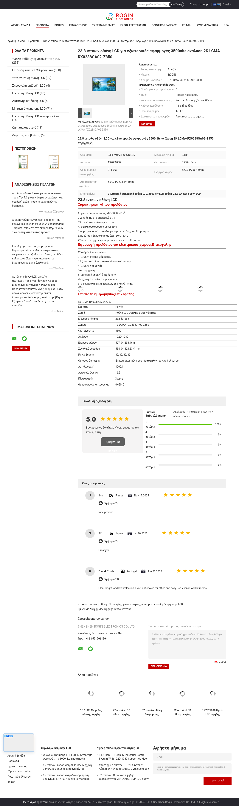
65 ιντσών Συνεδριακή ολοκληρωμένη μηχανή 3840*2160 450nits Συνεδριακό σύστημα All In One (66, 777)
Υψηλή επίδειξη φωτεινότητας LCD (64, 40)
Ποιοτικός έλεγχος (164, 25)
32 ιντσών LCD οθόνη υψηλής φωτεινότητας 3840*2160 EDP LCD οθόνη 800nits (182, 712)
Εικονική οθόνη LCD (25, 93)
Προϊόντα (42, 25)
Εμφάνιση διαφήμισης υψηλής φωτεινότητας (104, 609)
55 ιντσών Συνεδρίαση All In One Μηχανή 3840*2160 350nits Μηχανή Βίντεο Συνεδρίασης (67, 767)
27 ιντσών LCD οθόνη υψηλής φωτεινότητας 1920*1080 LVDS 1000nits (121, 712)
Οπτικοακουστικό (24, 127)
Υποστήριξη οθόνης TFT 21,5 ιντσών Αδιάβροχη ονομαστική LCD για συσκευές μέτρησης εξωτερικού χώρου (124, 767)
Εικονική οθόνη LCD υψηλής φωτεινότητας (114, 604)
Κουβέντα (146, 123)
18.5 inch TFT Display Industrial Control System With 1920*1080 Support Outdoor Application (123, 757)
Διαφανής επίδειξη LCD (28, 101)
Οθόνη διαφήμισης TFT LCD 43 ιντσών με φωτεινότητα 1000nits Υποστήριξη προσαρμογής (67, 757)
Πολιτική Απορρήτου (34, 802)
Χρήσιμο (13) (111, 579)
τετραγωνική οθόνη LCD (28, 78)
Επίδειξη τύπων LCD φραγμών (32, 70)
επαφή (186, 25)
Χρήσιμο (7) (110, 503)
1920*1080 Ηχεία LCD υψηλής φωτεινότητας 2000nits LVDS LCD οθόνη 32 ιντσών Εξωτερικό (213, 712)
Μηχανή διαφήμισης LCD (29, 108)
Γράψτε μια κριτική (113, 443)
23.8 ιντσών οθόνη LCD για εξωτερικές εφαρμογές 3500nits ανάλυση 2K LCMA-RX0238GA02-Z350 (105, 125)
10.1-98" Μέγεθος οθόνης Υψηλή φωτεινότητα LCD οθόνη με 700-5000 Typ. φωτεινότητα (91, 712)
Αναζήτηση (176, 4)
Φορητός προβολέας (26, 135)
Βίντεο (59, 25)
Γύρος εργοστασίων (133, 25)
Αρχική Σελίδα (20, 25)
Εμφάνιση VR (78, 25)
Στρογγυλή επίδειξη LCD (28, 85)
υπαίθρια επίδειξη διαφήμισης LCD (162, 604)
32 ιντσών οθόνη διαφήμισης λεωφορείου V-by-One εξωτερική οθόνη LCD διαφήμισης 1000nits (152, 712)
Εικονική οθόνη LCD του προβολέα (35, 116)
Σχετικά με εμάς (103, 25)
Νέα (226, 25)
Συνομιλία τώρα (199, 4)
